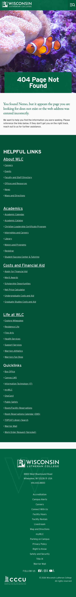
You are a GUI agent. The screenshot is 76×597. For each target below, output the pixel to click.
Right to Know (40, 549)
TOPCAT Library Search (16, 420)
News (7, 189)
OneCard (9, 396)
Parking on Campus (39, 539)
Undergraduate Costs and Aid (19, 295)
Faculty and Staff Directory (18, 177)
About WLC (13, 159)
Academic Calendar (14, 214)
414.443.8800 (38, 483)
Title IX (39, 559)
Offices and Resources (16, 183)
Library (8, 238)
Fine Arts (9, 332)
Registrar (9, 251)
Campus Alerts (39, 499)
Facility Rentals (39, 519)
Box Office (10, 371)
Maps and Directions (15, 195)
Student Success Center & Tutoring (22, 257)
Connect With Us (39, 509)
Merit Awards (11, 277)
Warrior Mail (11, 426)
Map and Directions (39, 529)
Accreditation (39, 494)
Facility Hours (39, 514)
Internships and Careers (17, 232)
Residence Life (12, 326)
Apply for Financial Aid (16, 271)
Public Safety (11, 402)
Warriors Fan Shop (14, 357)
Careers (9, 165)
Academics (13, 208)
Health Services (12, 339)
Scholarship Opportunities (17, 283)
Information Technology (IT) (18, 383)
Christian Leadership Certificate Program (25, 226)
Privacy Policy (40, 544)
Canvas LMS (11, 377)
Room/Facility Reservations (18, 408)
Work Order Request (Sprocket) (20, 432)
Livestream (39, 524)
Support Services (13, 345)
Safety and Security (40, 554)
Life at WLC (13, 314)
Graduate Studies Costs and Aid (20, 301)
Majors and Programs (15, 244)
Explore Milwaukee (14, 320)
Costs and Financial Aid (24, 265)
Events (8, 171)
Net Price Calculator (15, 289)
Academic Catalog (14, 220)
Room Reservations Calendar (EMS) (22, 414)
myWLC (8, 389)
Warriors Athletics (14, 351)
